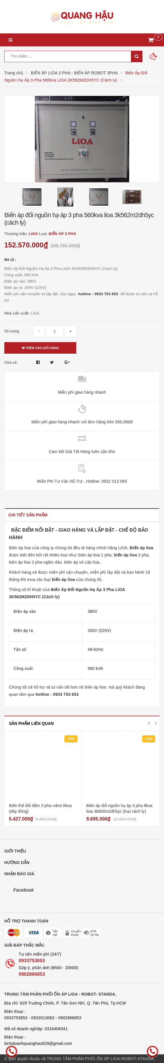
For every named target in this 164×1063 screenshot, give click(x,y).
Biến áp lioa (20, 547)
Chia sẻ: (11, 363)
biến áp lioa (95, 687)
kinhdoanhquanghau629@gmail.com (38, 1043)
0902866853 (32, 974)
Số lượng (11, 331)
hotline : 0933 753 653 (99, 294)
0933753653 (32, 960)
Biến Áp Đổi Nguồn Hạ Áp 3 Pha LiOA (88, 589)
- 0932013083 (41, 1017)
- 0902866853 (68, 1017)
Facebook (23, 890)
